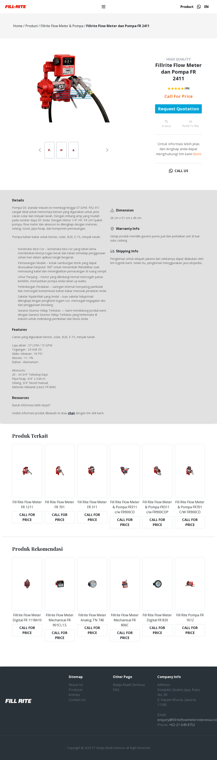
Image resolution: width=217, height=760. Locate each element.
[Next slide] (107, 150)
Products (76, 689)
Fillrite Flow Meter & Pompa (62, 26)
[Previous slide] (40, 150)
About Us (76, 684)
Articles (74, 694)
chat (71, 413)
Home (17, 26)
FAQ (116, 689)
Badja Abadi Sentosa (129, 684)
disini (197, 154)
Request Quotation (178, 109)
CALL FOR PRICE (27, 517)
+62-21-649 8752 (182, 724)
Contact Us (77, 699)
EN (206, 6)
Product (187, 6)
